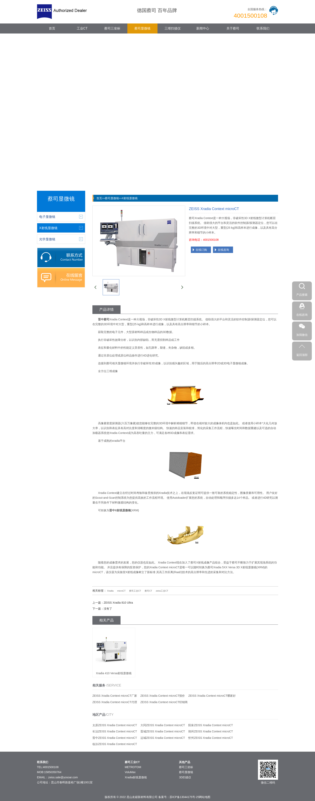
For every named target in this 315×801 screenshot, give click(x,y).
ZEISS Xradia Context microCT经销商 (164, 702)
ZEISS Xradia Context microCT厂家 (114, 695)
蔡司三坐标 (112, 28)
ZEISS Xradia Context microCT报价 (162, 695)
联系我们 (263, 28)
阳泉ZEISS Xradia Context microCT (210, 725)
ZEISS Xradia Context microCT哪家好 (212, 695)
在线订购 (201, 249)
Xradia (110, 591)
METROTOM (133, 767)
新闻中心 (202, 28)
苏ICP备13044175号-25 (184, 797)
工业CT (82, 28)
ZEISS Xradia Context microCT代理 (114, 702)
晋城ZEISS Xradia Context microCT (162, 731)
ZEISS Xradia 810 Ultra (118, 602)
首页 (52, 28)
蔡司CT (148, 591)
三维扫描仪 (173, 28)
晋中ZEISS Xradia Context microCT (114, 737)
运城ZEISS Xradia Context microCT (162, 737)
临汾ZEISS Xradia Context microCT (114, 744)
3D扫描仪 (185, 777)
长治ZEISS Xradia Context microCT (114, 731)
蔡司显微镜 (142, 28)
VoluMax (130, 772)
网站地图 (204, 797)
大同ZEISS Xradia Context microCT (162, 725)
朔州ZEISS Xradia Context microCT (210, 731)
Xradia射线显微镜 (136, 777)
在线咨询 (223, 249)
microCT (121, 591)
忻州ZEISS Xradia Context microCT (210, 737)
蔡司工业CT (135, 591)
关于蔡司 (232, 28)
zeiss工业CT (162, 591)
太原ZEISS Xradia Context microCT (114, 725)
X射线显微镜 (130, 198)
